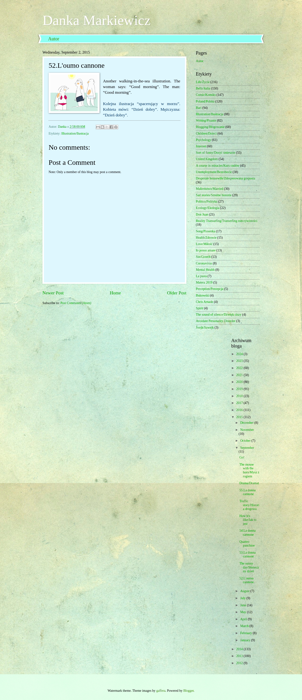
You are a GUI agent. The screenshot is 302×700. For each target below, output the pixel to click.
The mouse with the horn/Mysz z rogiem (249, 470)
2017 (239, 403)
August (245, 591)
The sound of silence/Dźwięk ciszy (218, 314)
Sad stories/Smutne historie (213, 195)
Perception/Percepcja (209, 289)
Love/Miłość (204, 244)
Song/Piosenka (205, 231)
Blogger (188, 690)
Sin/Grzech (203, 257)
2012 (239, 663)
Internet (201, 146)
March (244, 626)
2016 (239, 410)
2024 (239, 354)
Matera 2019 (204, 282)
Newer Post (53, 292)
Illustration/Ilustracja (75, 133)
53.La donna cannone (247, 554)
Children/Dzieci (206, 133)
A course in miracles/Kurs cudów (217, 165)
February (246, 633)
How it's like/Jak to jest (247, 520)
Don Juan (202, 214)
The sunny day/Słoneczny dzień (249, 567)
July (243, 598)
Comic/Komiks (206, 95)
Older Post (176, 292)
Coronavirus (204, 263)
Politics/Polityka (206, 201)
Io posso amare (206, 250)
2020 (239, 382)
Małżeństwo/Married (209, 189)
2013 (239, 656)
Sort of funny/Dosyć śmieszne (215, 152)
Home (115, 292)
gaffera (160, 690)
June (243, 605)
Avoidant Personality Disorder (215, 321)
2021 (239, 375)
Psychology (203, 140)
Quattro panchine (247, 543)
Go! (241, 457)
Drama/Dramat (249, 483)
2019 (239, 389)
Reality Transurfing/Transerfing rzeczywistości (226, 221)
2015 (239, 417)
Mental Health (205, 270)
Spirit (199, 308)
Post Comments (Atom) (75, 303)
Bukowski (202, 295)
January (245, 640)
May (243, 612)
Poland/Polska (205, 101)
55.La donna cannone (247, 492)
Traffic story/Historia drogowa (249, 505)
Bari (198, 108)
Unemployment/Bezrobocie (214, 172)
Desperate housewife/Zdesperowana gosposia (225, 178)
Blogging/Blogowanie (210, 127)
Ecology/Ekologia (207, 208)
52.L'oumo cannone (246, 580)
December (247, 422)
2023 (239, 361)
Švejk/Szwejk (205, 327)
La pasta (201, 276)
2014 (239, 649)
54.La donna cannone (247, 532)
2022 (239, 368)
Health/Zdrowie (206, 237)
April (244, 619)
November (247, 430)
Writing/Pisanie (206, 120)
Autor (53, 38)
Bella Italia (203, 88)
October (246, 440)
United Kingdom (207, 159)
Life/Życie (203, 82)
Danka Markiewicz (96, 20)
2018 (239, 396)
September (247, 448)
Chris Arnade (204, 302)
